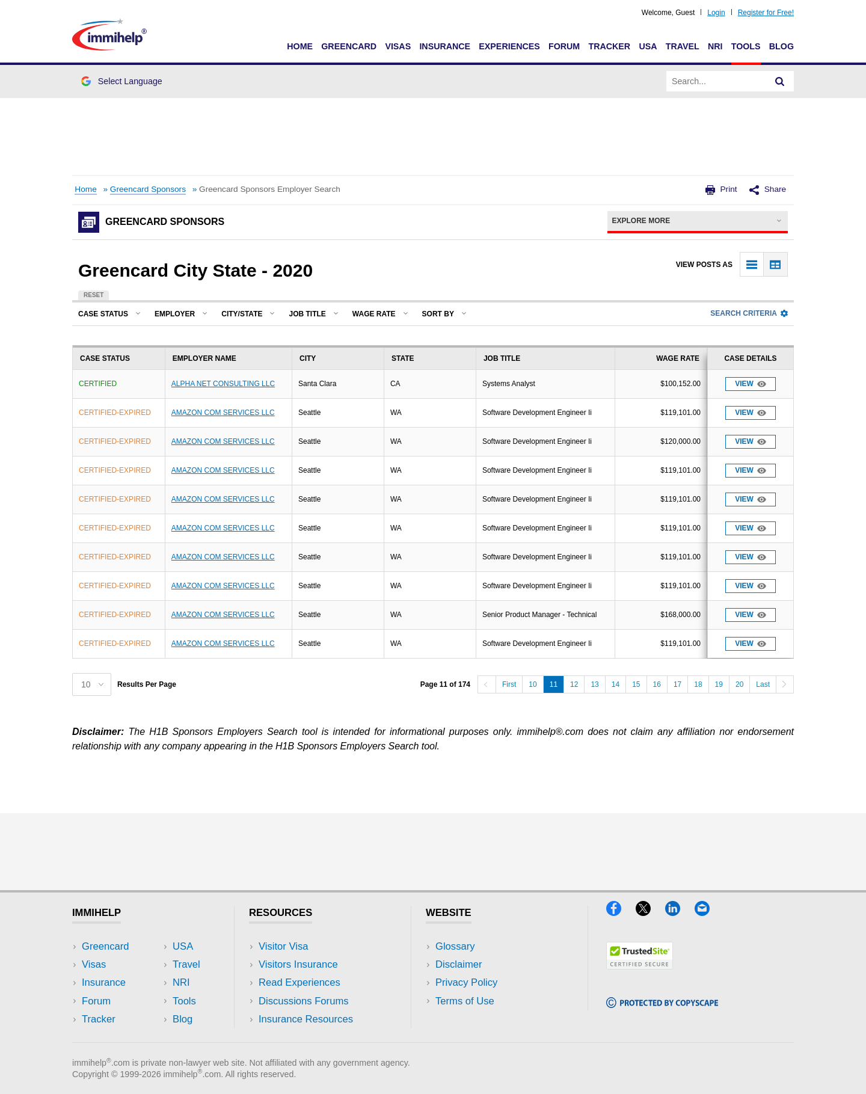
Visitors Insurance (298, 964)
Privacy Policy (466, 982)
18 (698, 684)
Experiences (509, 46)
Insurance (444, 46)
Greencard (348, 46)
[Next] (785, 684)
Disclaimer (458, 964)
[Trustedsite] (639, 965)
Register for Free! (766, 12)
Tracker (609, 46)
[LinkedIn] (680, 912)
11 (553, 684)
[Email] (708, 912)
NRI (715, 46)
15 (636, 684)
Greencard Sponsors (148, 189)
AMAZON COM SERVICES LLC (223, 412)
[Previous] (487, 684)
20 (739, 684)
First (509, 684)
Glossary (455, 946)
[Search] (780, 81)
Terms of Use (464, 1001)
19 (719, 684)
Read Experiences (299, 982)
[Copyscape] (662, 1004)
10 (532, 684)
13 (594, 684)
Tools (746, 46)
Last (763, 684)
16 (657, 684)
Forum (564, 46)
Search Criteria (749, 313)
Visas (398, 46)
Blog (781, 46)
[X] (650, 912)
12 (574, 684)
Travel (682, 46)
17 (677, 684)
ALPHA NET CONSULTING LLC (223, 384)
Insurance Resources (306, 1019)
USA (648, 46)
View (750, 384)
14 (615, 684)
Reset (93, 295)
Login (716, 12)
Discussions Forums (304, 1001)
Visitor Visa (283, 946)
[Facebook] (621, 912)
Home (300, 46)
